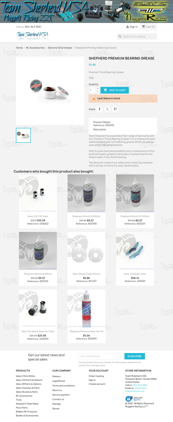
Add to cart (115, 90)
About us (57, 390)
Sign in (92, 380)
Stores (55, 408)
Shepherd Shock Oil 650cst (86, 216)
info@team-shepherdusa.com (136, 390)
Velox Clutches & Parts (28, 387)
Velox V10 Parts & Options (29, 380)
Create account (97, 384)
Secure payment (61, 394)
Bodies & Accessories (27, 415)
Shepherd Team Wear (27, 403)
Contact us (58, 399)
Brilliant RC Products (26, 411)
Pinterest (115, 109)
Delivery (56, 376)
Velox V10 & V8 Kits (25, 376)
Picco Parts (22, 407)
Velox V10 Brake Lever (135, 273)
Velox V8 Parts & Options (28, 384)
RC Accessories (24, 395)
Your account (99, 370)
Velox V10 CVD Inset (38, 216)
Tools (19, 399)
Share (100, 109)
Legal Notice (58, 380)
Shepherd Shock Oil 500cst (38, 273)
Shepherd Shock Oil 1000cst (135, 216)
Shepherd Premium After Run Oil (86, 331)
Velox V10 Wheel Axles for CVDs (37, 331)
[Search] (137, 36)
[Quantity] (92, 90)
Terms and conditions (63, 385)
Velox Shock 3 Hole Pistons (86, 273)
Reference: (99, 125)
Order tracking (96, 376)
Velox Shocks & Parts (27, 391)
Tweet (107, 109)
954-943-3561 (33, 26)
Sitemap (56, 403)
